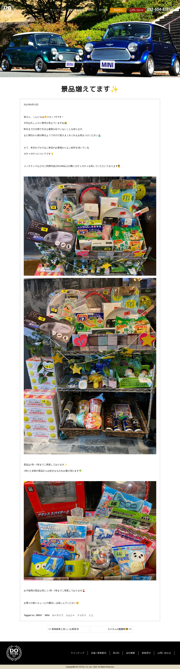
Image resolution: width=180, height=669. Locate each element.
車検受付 (118, 10)
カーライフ (57, 615)
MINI (47, 615)
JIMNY (39, 615)
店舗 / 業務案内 (75, 10)
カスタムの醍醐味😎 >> (120, 629)
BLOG (91, 10)
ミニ (91, 615)
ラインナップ (56, 10)
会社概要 (103, 10)
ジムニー (70, 615)
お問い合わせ (137, 10)
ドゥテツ (81, 615)
